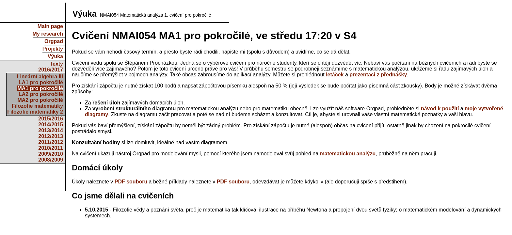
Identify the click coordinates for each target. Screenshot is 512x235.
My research (48, 34)
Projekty (52, 49)
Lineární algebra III (40, 76)
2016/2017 (50, 69)
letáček (335, 74)
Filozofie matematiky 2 (35, 112)
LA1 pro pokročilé (41, 82)
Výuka (55, 56)
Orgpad (53, 41)
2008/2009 (50, 160)
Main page (50, 26)
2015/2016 (50, 118)
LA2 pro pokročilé (41, 94)
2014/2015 (50, 124)
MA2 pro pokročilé (40, 100)
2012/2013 (50, 136)
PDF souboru (131, 181)
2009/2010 (50, 154)
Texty (56, 64)
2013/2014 (50, 130)
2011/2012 (50, 142)
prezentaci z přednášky (378, 74)
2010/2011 (50, 148)
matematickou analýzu (348, 153)
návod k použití (440, 108)
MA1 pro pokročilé (40, 88)
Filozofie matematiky (37, 106)
